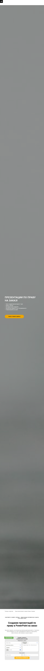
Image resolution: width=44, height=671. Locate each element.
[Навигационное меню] (1, 1)
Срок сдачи (7, 650)
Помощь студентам (9, 611)
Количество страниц (25, 643)
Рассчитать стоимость (22, 657)
